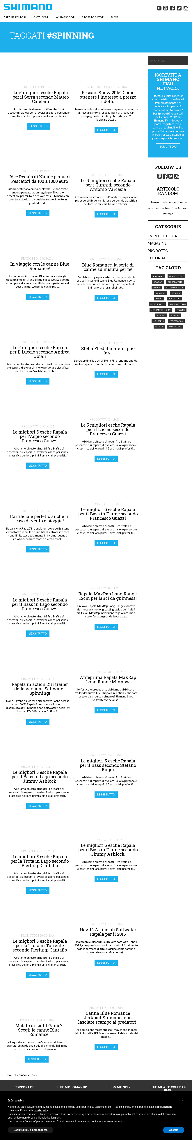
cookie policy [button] (41, 1110)
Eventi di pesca (162, 236)
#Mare (159, 299)
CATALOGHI (41, 17)
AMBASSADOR (65, 17)
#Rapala (158, 282)
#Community (157, 304)
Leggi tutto (39, 126)
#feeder (181, 310)
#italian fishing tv (160, 310)
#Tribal (161, 316)
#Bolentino (175, 327)
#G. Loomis (158, 321)
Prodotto (158, 251)
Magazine (157, 243)
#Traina (176, 293)
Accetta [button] (173, 1129)
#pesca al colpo (178, 304)
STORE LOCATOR (93, 17)
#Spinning (158, 277)
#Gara (156, 288)
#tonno (175, 316)
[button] (182, 1100)
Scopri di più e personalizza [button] (30, 1129)
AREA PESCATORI (15, 17)
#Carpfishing (176, 277)
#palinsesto (174, 299)
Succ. (35, 1075)
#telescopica (176, 321)
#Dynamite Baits (174, 288)
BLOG (114, 17)
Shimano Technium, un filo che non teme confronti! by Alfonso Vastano (168, 208)
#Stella (159, 327)
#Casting (161, 293)
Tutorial (157, 258)
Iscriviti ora (168, 146)
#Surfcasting (175, 282)
